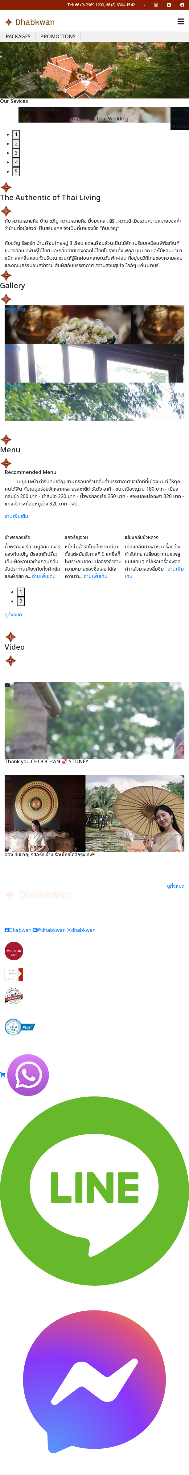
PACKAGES (18, 36)
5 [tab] (16, 171)
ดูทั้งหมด (13, 614)
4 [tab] (16, 162)
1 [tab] (16, 134)
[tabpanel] (94, 115)
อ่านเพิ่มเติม (16, 516)
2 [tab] (16, 144)
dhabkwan (81, 930)
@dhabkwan (49, 930)
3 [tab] (16, 153)
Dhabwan (18, 930)
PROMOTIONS (58, 36)
